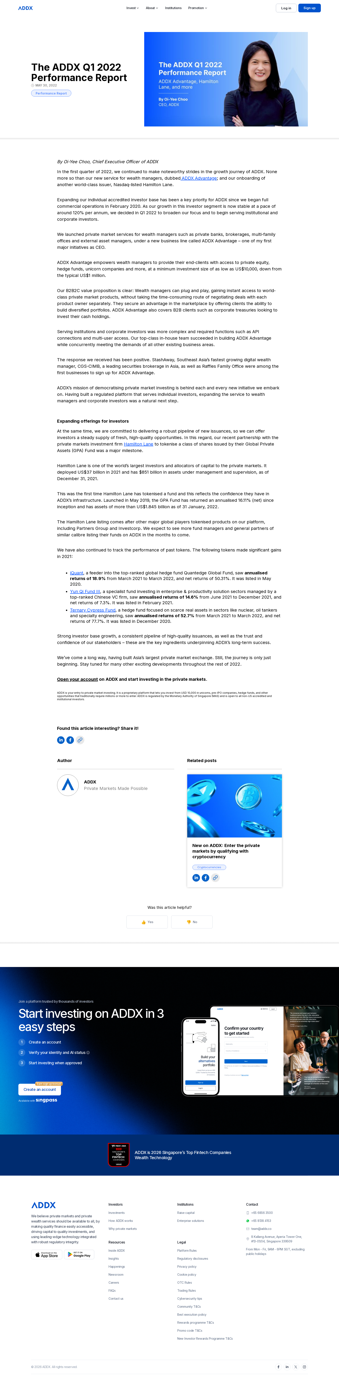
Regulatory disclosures (192, 1258)
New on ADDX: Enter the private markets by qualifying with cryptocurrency (226, 851)
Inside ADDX (117, 1250)
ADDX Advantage (199, 178)
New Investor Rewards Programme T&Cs (205, 1338)
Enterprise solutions (190, 1221)
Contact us (116, 1298)
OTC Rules (184, 1282)
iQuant (76, 572)
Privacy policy (187, 1266)
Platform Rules (187, 1250)
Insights (114, 1258)
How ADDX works (121, 1221)
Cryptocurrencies (209, 867)
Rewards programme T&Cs (195, 1322)
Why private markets (123, 1229)
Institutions (173, 8)
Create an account (39, 1089)
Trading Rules (186, 1290)
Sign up (310, 8)
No (190, 922)
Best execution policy (191, 1314)
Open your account (77, 679)
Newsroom (116, 1274)
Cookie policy (186, 1274)
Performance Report (51, 93)
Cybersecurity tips (189, 1298)
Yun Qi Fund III (85, 591)
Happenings (117, 1266)
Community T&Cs (189, 1306)
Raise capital (185, 1213)
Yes (149, 922)
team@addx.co (261, 1229)
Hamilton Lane (138, 444)
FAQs (112, 1290)
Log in (286, 8)
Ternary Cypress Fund (92, 610)
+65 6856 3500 (262, 1213)
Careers (114, 1282)
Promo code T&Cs (189, 1330)
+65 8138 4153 (261, 1221)
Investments (117, 1213)
